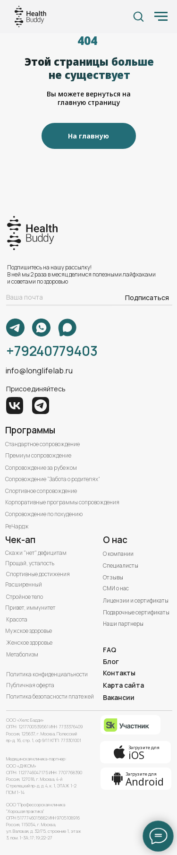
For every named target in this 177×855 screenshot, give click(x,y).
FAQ (109, 649)
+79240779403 (52, 351)
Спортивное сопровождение (41, 491)
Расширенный (23, 584)
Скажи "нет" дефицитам (36, 553)
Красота (16, 619)
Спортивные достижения (38, 574)
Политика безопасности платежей (50, 696)
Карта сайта (123, 685)
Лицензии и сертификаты (136, 601)
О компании (118, 554)
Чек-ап (20, 540)
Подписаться (147, 297)
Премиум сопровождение (38, 455)
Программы (30, 430)
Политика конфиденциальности (47, 674)
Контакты (119, 672)
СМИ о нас (116, 588)
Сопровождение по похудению (44, 514)
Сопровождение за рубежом (41, 468)
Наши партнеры (123, 624)
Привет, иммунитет (30, 608)
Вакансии (119, 697)
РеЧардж (17, 526)
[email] (59, 297)
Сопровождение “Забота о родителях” (52, 479)
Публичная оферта (30, 685)
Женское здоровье (29, 643)
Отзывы (113, 577)
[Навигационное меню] (161, 16)
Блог (111, 661)
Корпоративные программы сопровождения (62, 502)
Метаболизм (22, 654)
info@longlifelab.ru (39, 370)
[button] (138, 16)
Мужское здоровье (28, 631)
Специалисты (120, 566)
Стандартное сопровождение (42, 444)
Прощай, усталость (29, 563)
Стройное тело (24, 597)
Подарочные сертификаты (136, 612)
